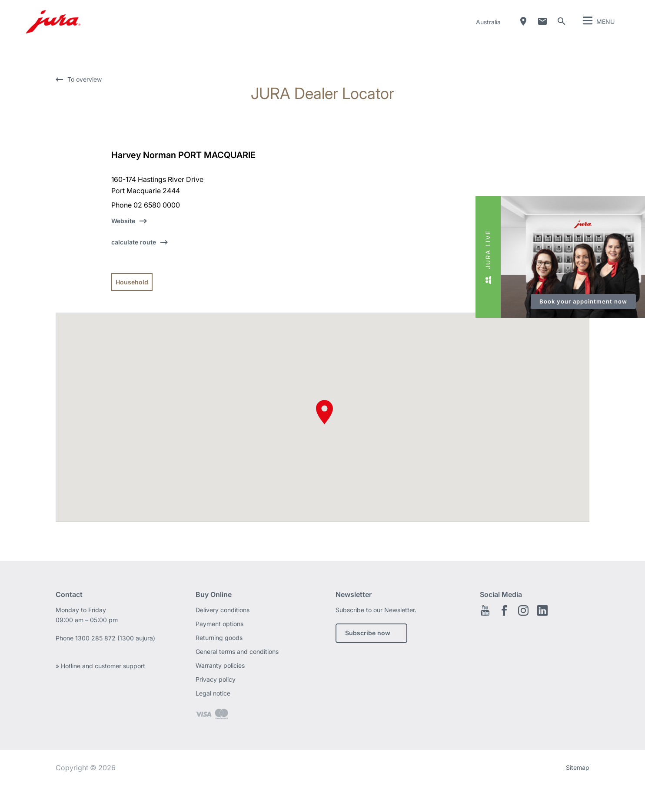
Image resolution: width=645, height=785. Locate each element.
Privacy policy (216, 679)
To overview (84, 79)
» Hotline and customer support (100, 666)
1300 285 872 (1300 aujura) (115, 638)
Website (123, 220)
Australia (488, 22)
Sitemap (577, 767)
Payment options (219, 623)
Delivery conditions (222, 609)
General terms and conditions (237, 651)
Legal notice (213, 693)
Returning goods (219, 637)
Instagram (523, 610)
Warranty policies (220, 665)
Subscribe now (367, 633)
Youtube (485, 610)
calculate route (133, 242)
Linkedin (542, 610)
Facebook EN (504, 610)
